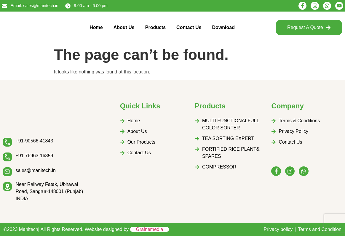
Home (96, 27)
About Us (124, 27)
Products (155, 27)
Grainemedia (149, 229)
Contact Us (188, 27)
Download (223, 27)
